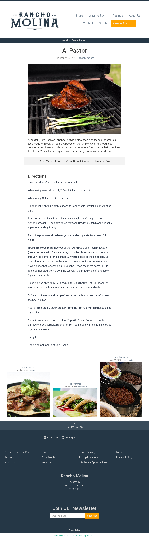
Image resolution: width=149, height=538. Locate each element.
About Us (134, 15)
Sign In (103, 23)
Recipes (117, 15)
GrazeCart (91, 536)
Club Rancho (49, 457)
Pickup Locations (89, 457)
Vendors (46, 462)
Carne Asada (28, 367)
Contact (88, 23)
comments (86, 57)
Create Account (123, 23)
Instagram (69, 437)
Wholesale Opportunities (93, 462)
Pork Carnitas (75, 384)
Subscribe (92, 515)
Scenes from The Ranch (18, 452)
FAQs (119, 452)
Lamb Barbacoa (121, 357)
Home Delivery (87, 452)
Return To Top (74, 425)
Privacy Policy (124, 457)
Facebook (50, 437)
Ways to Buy (98, 15)
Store (79, 15)
